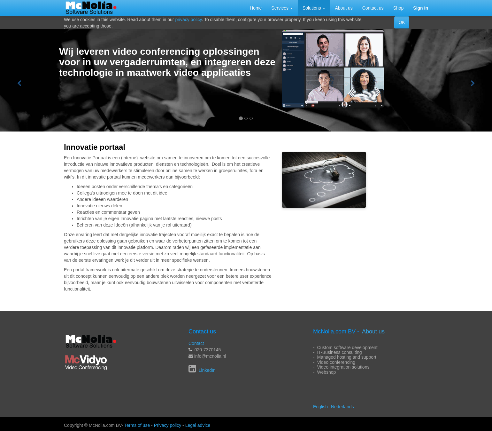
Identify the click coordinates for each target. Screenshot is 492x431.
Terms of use (137, 425)
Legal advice (198, 425)
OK (401, 22)
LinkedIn (206, 370)
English (320, 406)
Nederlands (342, 406)
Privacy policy (167, 425)
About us (373, 331)
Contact (196, 343)
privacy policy (188, 19)
